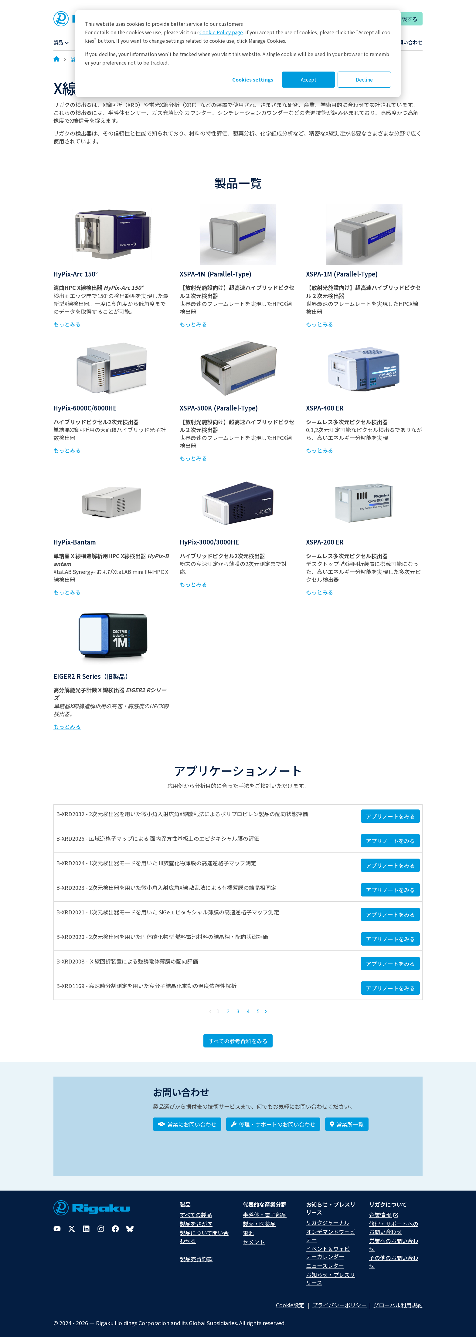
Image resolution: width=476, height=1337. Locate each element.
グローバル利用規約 (398, 1301)
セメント (254, 1238)
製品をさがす (196, 1219)
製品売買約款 (196, 1254)
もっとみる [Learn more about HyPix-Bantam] (67, 592)
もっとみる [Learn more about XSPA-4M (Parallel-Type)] (193, 324)
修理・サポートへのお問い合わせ (393, 1223)
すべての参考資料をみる (238, 1041)
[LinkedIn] (86, 1224)
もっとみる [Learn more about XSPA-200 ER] (319, 592)
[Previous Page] (210, 1011)
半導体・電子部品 (265, 1210)
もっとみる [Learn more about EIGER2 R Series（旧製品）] (67, 726)
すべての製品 (196, 1210)
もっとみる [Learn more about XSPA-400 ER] (319, 450)
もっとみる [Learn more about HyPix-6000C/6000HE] (67, 450)
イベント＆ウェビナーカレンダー (328, 1248)
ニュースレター (325, 1261)
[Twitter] (71, 1224)
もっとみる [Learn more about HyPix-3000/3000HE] (193, 584)
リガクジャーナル (327, 1218)
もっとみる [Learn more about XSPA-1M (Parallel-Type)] (319, 324)
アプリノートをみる (390, 816)
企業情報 (383, 1210)
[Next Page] (265, 1011)
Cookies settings (252, 79)
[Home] (56, 59)
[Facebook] (115, 1224)
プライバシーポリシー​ (339, 1301)
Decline (364, 79)
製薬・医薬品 (259, 1219)
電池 (248, 1228)
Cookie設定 (290, 1301)
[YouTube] (57, 1224)
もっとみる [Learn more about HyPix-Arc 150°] (67, 324)
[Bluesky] (130, 1224)
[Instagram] (100, 1224)
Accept (308, 79)
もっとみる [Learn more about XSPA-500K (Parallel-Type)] (193, 458)
